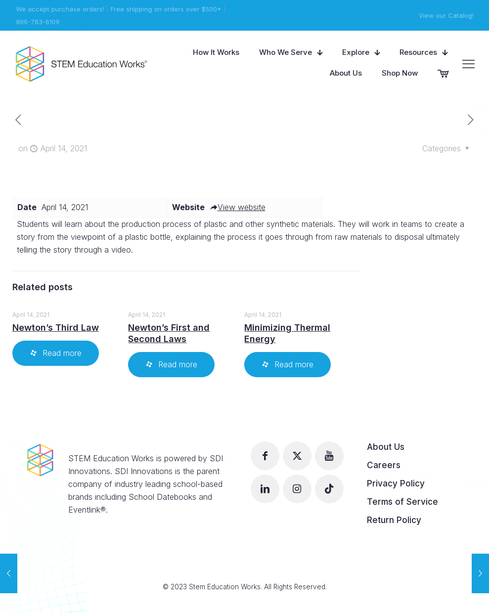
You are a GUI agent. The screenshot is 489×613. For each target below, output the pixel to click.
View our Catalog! (447, 15)
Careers (383, 465)
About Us (385, 447)
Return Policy (394, 520)
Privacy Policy (396, 483)
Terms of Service (402, 502)
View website (238, 207)
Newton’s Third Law (55, 327)
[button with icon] (265, 455)
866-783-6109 (37, 22)
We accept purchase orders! (59, 9)
